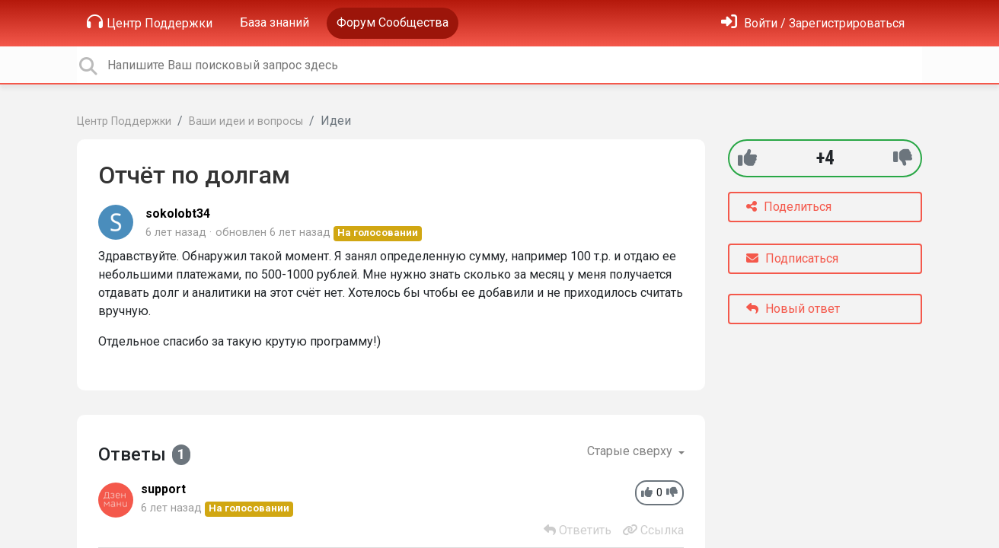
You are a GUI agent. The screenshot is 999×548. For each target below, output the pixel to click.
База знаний (274, 22)
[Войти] (813, 23)
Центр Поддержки (149, 22)
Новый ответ (793, 308)
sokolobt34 (177, 213)
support (163, 489)
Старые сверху (631, 451)
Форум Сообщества (392, 22)
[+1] (747, 158)
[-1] (902, 158)
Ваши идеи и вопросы (246, 121)
